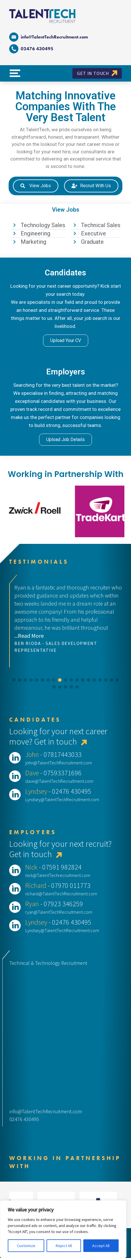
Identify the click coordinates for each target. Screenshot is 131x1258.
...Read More (29, 635)
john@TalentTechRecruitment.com (58, 763)
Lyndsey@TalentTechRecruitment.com (62, 799)
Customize (26, 1245)
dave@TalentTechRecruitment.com (59, 781)
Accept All (100, 1245)
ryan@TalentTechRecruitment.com (58, 912)
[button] (14, 680)
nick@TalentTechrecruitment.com (57, 875)
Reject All (64, 1245)
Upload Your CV (65, 340)
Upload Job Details (65, 439)
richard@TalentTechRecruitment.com (61, 893)
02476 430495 (24, 1119)
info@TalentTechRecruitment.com (48, 37)
